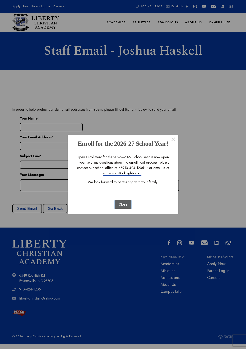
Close (123, 204)
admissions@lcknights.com (122, 173)
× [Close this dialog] (173, 140)
